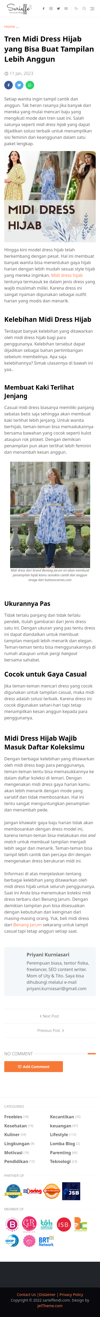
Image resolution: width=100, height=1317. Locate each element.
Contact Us (27, 1294)
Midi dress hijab (67, 275)
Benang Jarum (27, 925)
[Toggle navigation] (92, 9)
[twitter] (58, 8)
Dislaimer (48, 1294)
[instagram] (51, 8)
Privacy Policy (71, 1294)
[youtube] (66, 8)
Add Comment (34, 1066)
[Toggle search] (84, 8)
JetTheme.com (49, 1305)
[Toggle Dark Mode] (76, 8)
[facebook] (43, 8)
